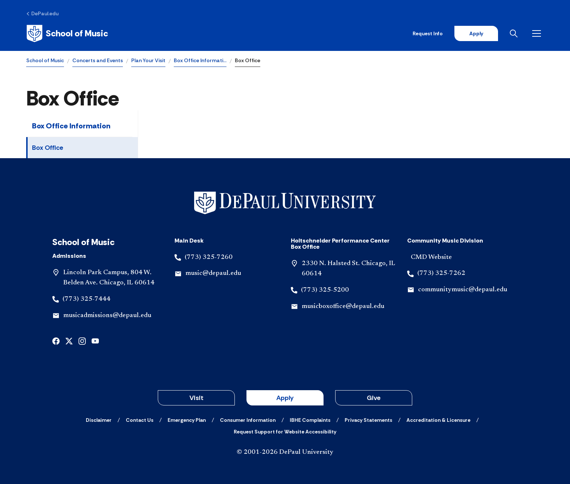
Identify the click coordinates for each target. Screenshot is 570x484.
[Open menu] (538, 33)
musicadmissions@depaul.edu (107, 315)
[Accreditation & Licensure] (438, 420)
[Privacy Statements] (368, 420)
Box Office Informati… (200, 60)
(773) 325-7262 (441, 273)
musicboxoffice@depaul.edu (343, 306)
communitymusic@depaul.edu (462, 290)
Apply (476, 33)
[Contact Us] (139, 420)
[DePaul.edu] (42, 13)
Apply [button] (285, 397)
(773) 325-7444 (87, 299)
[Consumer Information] (248, 420)
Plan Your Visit (148, 60)
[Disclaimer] (99, 420)
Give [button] (374, 397)
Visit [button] (196, 397)
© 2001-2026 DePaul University (285, 452)
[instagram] (82, 340)
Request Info (428, 33)
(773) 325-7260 (209, 257)
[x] (69, 340)
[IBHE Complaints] (310, 420)
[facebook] (56, 340)
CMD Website (431, 257)
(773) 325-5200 (325, 290)
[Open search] (515, 33)
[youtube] (95, 340)
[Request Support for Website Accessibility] (285, 432)
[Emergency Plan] (187, 420)
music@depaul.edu (213, 273)
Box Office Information (71, 126)
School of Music (45, 60)
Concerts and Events (97, 60)
